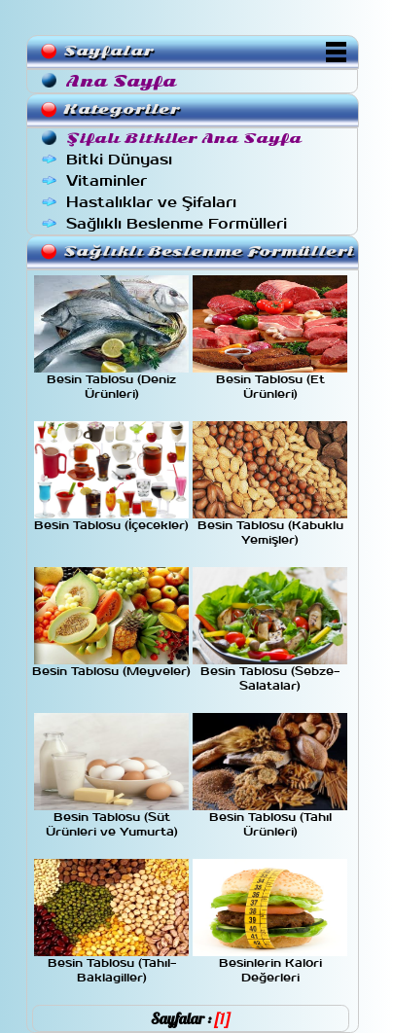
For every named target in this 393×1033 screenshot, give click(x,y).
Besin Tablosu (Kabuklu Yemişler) (270, 528)
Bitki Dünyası (119, 159)
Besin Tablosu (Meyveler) (111, 666)
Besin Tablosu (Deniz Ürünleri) (112, 382)
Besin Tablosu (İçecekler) (112, 520)
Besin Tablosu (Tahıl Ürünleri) (270, 819)
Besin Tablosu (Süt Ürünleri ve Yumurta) (112, 819)
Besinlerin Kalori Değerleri (270, 965)
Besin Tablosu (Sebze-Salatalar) (270, 674)
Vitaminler (106, 181)
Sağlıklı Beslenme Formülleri (176, 223)
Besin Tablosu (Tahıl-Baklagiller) (112, 965)
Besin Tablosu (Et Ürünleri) (270, 382)
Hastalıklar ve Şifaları (151, 202)
